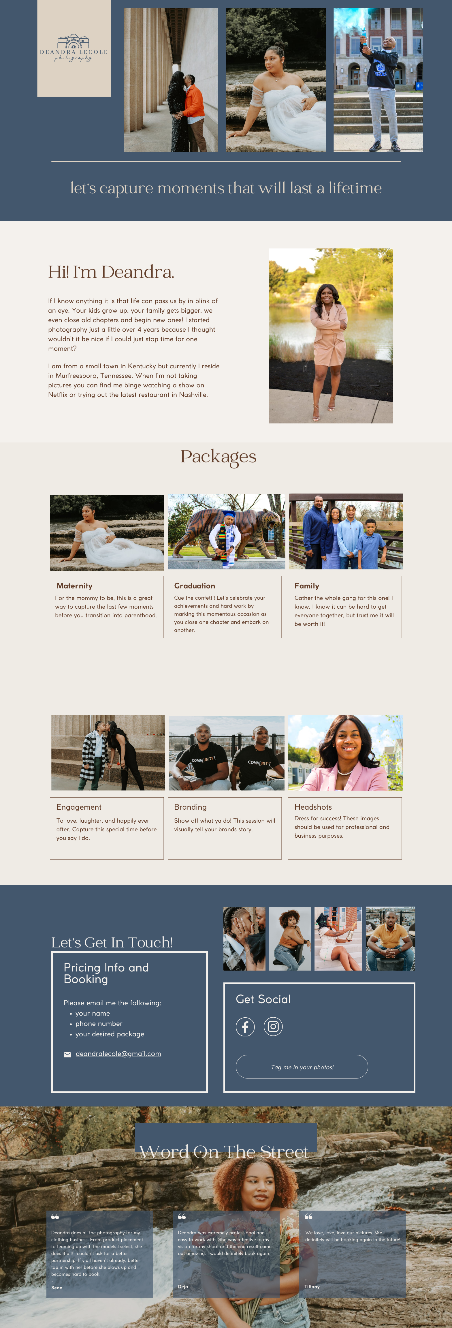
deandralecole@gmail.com (118, 1054)
